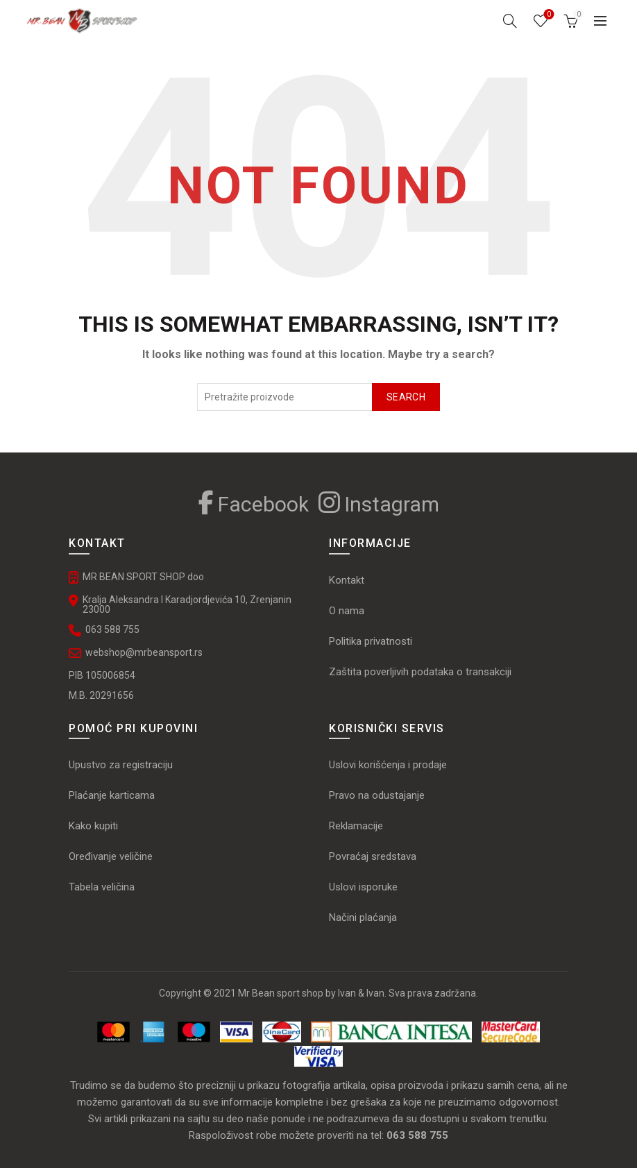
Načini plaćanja (363, 917)
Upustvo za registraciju (121, 765)
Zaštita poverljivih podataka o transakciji (420, 672)
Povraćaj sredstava (372, 856)
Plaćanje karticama (112, 795)
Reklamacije (356, 826)
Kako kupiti (93, 826)
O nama (346, 610)
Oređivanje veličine (111, 856)
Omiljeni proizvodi (548, 14)
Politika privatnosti (370, 641)
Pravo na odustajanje (377, 795)
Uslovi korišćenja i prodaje (388, 765)
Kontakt (346, 580)
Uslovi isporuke (363, 887)
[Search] (510, 20)
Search (406, 397)
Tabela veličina (103, 887)
